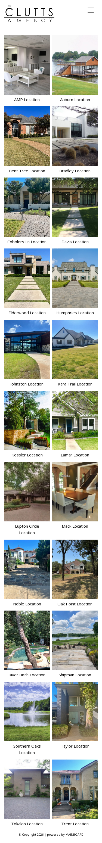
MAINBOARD (75, 834)
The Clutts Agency (29, 13)
